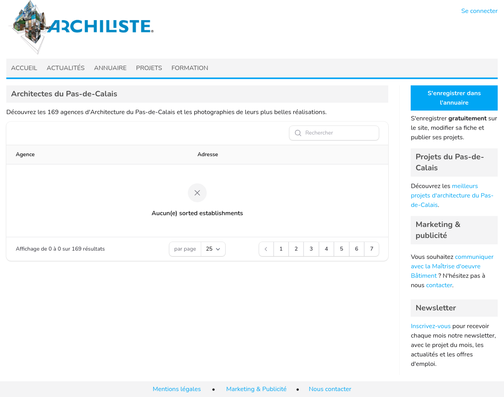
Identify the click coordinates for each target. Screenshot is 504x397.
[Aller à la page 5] (341, 249)
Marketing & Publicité (256, 389)
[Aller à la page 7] (372, 249)
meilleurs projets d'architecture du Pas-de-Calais (452, 195)
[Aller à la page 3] (311, 249)
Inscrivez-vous (430, 326)
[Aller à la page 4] (326, 249)
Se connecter (479, 11)
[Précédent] (266, 249)
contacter (439, 285)
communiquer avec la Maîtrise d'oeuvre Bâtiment (452, 266)
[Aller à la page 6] (357, 249)
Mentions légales (177, 389)
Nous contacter (330, 389)
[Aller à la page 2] (296, 249)
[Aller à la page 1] (281, 249)
